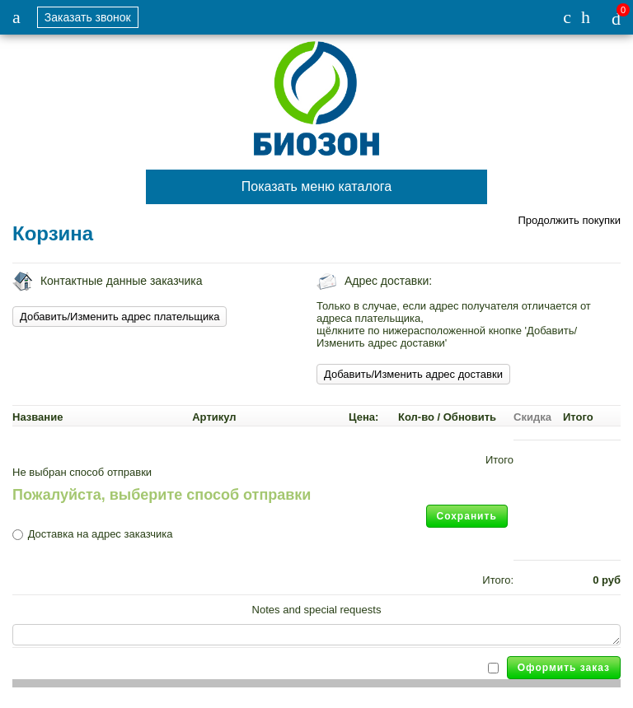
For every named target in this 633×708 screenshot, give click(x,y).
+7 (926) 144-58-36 (567, 17)
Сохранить (467, 516)
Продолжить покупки (569, 220)
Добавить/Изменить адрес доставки (413, 374)
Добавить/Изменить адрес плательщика (119, 316)
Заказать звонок (88, 17)
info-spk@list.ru (585, 17)
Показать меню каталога (316, 186)
